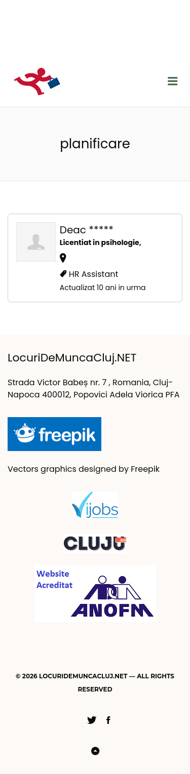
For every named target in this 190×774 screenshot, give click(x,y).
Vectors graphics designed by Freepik (84, 469)
